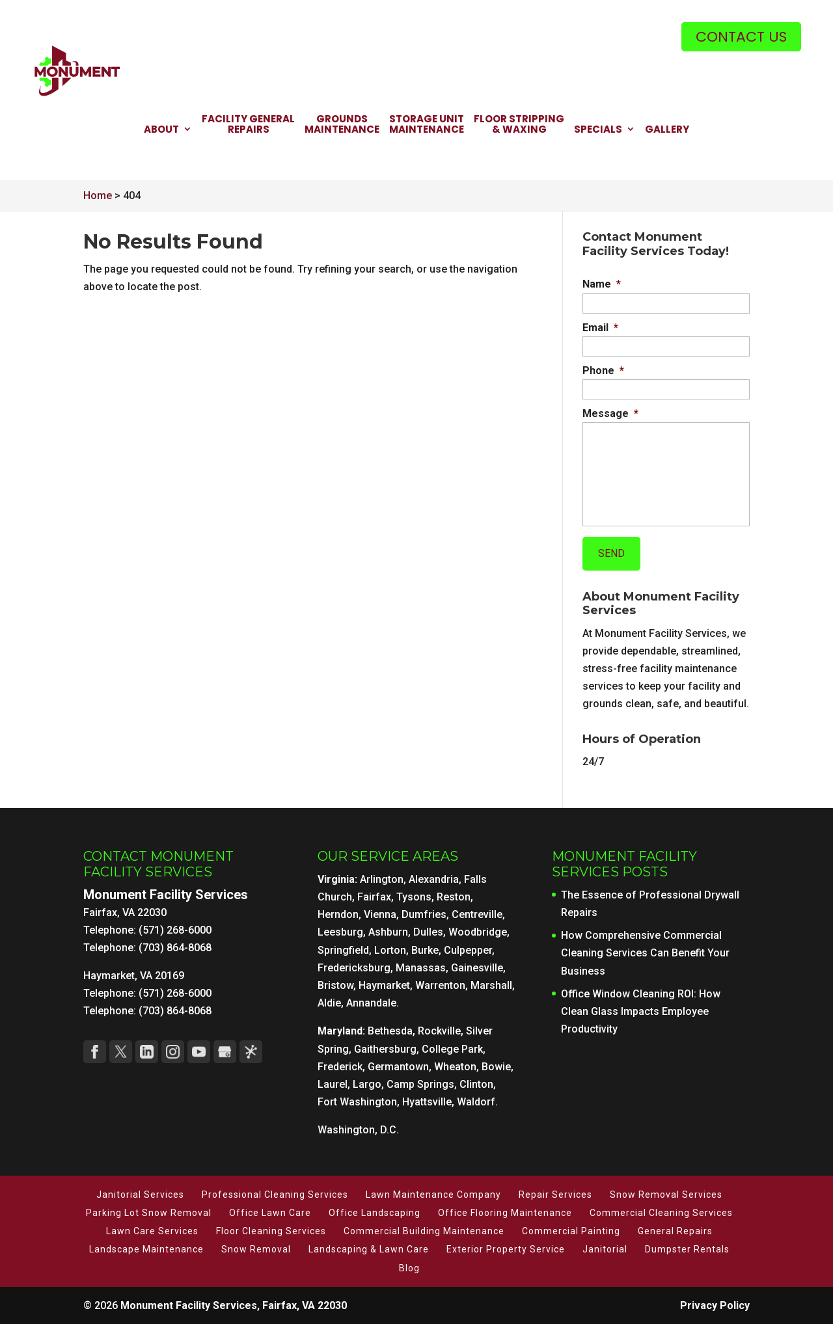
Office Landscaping (374, 1213)
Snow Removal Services (666, 1194)
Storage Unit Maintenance (426, 125)
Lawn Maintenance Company (433, 1194)
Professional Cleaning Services (275, 1194)
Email (600, 327)
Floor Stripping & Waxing (519, 125)
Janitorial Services (140, 1194)
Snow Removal (256, 1249)
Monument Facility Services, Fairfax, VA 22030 (233, 1305)
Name (601, 284)
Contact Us (741, 37)
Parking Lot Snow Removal (149, 1213)
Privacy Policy (715, 1305)
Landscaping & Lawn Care (368, 1249)
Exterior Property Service (505, 1249)
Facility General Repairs (248, 125)
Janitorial (604, 1249)
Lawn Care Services (152, 1231)
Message (610, 413)
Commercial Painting (571, 1231)
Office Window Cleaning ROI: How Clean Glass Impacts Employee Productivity (640, 1011)
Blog (409, 1268)
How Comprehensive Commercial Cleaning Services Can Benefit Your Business (645, 953)
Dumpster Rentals (687, 1249)
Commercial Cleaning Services (661, 1213)
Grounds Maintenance (342, 125)
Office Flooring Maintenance (505, 1213)
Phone (603, 370)
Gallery (667, 130)
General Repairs (675, 1231)
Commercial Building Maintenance (424, 1231)
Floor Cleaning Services (271, 1231)
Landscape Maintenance (146, 1249)
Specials (598, 130)
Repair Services (555, 1194)
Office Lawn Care (270, 1213)
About (161, 130)
